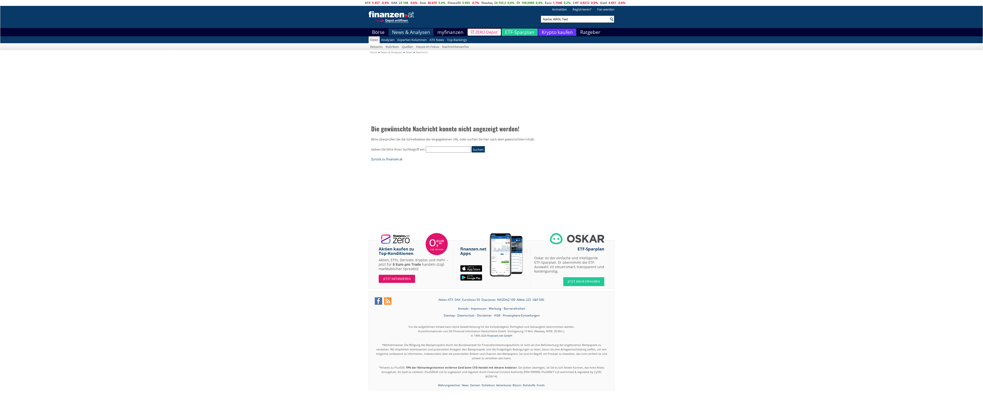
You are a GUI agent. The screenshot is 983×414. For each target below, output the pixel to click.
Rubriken (392, 46)
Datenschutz (466, 315)
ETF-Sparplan (519, 32)
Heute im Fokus (427, 46)
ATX (368, 3)
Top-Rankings (457, 40)
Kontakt (463, 308)
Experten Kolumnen (412, 40)
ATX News (437, 40)
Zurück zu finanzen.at (387, 159)
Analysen (387, 40)
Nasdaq (487, 3)
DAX (394, 3)
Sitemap (449, 315)
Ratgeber (590, 32)
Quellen (407, 46)
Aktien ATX (445, 300)
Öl (518, 3)
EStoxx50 (454, 3)
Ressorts (376, 46)
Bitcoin (517, 385)
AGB (497, 315)
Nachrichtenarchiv (455, 46)
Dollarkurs (488, 385)
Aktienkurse (503, 385)
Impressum (478, 308)
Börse (378, 32)
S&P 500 (538, 300)
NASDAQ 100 (506, 300)
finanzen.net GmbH (499, 335)
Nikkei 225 (524, 300)
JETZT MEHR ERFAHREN (584, 281)
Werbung (495, 308)
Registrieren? (582, 9)
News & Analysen (411, 32)
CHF (576, 3)
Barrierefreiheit (514, 308)
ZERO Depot (486, 32)
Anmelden (559, 9)
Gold (603, 3)
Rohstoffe (529, 385)
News (374, 40)
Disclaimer (484, 315)
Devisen (475, 385)
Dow (423, 3)
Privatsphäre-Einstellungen (521, 315)
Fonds (541, 385)
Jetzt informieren (397, 279)
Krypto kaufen (557, 32)
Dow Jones (488, 300)
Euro (548, 3)
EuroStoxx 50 (471, 300)
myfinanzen (450, 32)
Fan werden (605, 9)
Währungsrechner (449, 385)
